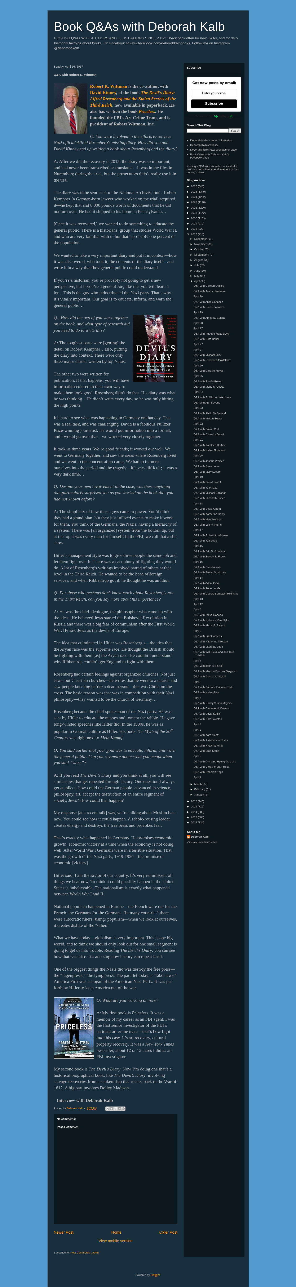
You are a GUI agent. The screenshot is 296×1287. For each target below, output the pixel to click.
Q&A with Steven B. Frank (209, 556)
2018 (194, 228)
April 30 (198, 296)
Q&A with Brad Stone (206, 750)
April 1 (197, 777)
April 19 (198, 476)
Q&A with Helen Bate (206, 692)
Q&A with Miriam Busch (208, 418)
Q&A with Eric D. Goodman (210, 551)
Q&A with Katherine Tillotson (211, 641)
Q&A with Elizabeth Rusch (209, 498)
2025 (194, 191)
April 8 (197, 630)
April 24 (198, 391)
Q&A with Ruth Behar (206, 338)
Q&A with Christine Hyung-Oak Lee (215, 761)
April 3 (197, 729)
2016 (194, 801)
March (198, 784)
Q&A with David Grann (207, 508)
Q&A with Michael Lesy (207, 354)
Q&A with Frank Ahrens (208, 636)
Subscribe (214, 104)
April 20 (198, 455)
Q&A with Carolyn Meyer (208, 370)
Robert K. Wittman (108, 86)
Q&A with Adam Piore (207, 583)
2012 (194, 822)
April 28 (198, 323)
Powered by (214, 116)
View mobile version (115, 1241)
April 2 (197, 756)
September (201, 254)
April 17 (198, 529)
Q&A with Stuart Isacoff (207, 482)
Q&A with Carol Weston (208, 719)
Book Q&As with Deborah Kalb (139, 26)
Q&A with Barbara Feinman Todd (213, 687)
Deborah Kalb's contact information (211, 140)
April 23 (198, 407)
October (199, 249)
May (197, 275)
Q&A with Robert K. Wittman (211, 535)
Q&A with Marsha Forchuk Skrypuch (215, 671)
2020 (194, 218)
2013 (194, 817)
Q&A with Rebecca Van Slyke (211, 620)
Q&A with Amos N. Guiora (209, 317)
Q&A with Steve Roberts (208, 614)
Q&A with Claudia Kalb (207, 567)
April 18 (198, 503)
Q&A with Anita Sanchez (208, 301)
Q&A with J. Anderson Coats (211, 740)
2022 (194, 207)
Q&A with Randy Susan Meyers (212, 703)
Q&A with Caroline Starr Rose (211, 766)
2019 (194, 223)
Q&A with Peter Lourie (207, 588)
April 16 (198, 545)
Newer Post (64, 1232)
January (199, 794)
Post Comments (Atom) (84, 1252)
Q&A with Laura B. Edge (208, 646)
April (197, 281)
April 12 (198, 604)
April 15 (198, 561)
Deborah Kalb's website (204, 145)
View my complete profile (202, 842)
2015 (194, 806)
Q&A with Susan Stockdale (210, 572)
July (197, 265)
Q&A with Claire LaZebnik (209, 434)
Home (116, 1232)
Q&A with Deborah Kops (208, 772)
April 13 (198, 599)
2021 (194, 212)
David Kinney (103, 92)
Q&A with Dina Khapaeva (209, 307)
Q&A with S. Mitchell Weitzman (212, 397)
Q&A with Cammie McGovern (211, 708)
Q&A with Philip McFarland (210, 413)
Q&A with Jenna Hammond (210, 291)
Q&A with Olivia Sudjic (207, 713)
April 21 (198, 439)
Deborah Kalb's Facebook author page (213, 149)
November (201, 244)
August (198, 260)
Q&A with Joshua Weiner (209, 461)
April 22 (198, 423)
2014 (194, 812)
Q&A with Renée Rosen (208, 381)
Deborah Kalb (200, 836)
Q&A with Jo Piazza (205, 487)
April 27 (198, 328)
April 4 (197, 724)
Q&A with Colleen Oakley (209, 285)
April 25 (198, 376)
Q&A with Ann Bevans (207, 402)
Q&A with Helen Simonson (209, 450)
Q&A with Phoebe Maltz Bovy (211, 333)
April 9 (197, 609)
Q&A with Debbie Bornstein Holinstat (216, 593)
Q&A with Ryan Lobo (206, 466)
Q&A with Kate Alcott (206, 734)
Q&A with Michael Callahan (210, 492)
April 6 (197, 681)
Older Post (168, 1232)
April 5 (197, 697)
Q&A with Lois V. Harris (208, 524)
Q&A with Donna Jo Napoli (210, 676)
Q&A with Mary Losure (207, 471)
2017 (194, 234)
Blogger (155, 1275)
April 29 (198, 312)
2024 (194, 197)
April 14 (198, 577)
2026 (194, 186)
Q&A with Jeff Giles (205, 540)
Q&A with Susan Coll (206, 429)
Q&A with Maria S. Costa (209, 386)
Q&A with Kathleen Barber (209, 445)
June (197, 270)
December (201, 238)
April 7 (197, 660)
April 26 (198, 365)
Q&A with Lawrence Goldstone (212, 360)
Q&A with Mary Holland (208, 519)
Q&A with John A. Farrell (208, 665)
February (200, 789)
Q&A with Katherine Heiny (209, 514)
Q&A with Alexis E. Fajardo (210, 625)
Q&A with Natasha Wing (208, 745)
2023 (194, 202)
